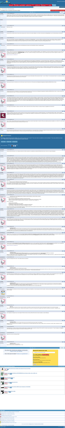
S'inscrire (58, 1)
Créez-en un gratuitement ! (22, 353)
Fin (34, 347)
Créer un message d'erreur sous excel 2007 (7, 417)
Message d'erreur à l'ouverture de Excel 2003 (8, 414)
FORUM (54, 5)
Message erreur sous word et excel (6, 415)
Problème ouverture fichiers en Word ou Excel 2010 (8, 422)
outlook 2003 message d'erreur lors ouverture (8, 421)
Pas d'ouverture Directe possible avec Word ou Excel (9, 416)
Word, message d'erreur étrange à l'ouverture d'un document (10, 411)
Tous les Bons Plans (61, 366)
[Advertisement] (32, 403)
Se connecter (63, 1)
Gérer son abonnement (4, 145)
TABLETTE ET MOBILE (30, 5)
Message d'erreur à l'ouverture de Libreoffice (7, 420)
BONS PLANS (38, 5)
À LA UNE (11, 5)
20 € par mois (14, 141)
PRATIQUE (16, 5)
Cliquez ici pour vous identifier (16, 351)
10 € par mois (9, 141)
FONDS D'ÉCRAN (44, 5)
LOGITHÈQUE (22, 5)
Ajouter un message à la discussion (58, 10)
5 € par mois (3, 141)
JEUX (50, 5)
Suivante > (62, 347)
